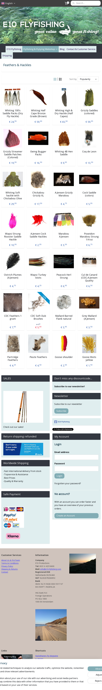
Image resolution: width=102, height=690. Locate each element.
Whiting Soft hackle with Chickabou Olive (13, 195)
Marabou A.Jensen (64, 235)
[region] (33, 673)
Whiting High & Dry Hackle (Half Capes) (64, 113)
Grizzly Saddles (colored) (89, 112)
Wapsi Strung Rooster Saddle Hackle (12, 236)
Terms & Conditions (10, 563)
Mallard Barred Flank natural (63, 317)
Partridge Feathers (12, 358)
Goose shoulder (64, 357)
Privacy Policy (7, 566)
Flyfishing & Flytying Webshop (40, 49)
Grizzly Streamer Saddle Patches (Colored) (12, 154)
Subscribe (61, 410)
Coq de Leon (89, 151)
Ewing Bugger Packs (38, 153)
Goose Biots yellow (89, 358)
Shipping (7, 55)
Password (59, 463)
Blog (62, 49)
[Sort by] (88, 79)
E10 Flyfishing (14, 49)
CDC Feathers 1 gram (13, 317)
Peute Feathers (38, 357)
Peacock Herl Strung (63, 276)
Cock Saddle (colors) (89, 194)
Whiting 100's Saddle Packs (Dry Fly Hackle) (13, 113)
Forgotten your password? (67, 483)
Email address (61, 452)
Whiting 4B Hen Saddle (64, 153)
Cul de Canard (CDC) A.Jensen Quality (89, 277)
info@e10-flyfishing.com (50, 569)
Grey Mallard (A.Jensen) (89, 317)
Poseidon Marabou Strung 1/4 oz (89, 236)
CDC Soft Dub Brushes (38, 317)
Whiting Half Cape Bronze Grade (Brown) (38, 113)
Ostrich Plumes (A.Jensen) (13, 276)
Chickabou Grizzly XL (38, 194)
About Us (5, 560)
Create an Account (66, 515)
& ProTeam (14, 560)
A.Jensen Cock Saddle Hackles (38, 235)
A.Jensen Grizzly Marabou (64, 194)
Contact (4, 572)
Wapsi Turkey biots (38, 276)
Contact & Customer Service (81, 49)
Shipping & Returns (9, 569)
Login (59, 475)
